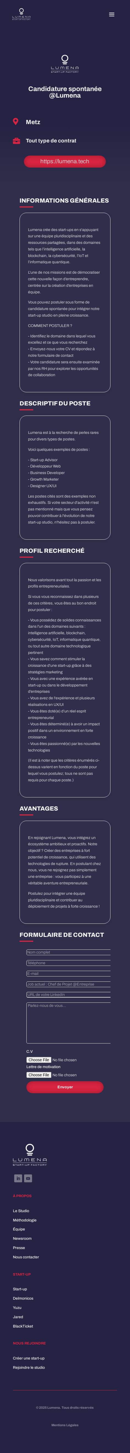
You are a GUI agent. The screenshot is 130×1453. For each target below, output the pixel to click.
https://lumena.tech (64, 161)
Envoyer (65, 1087)
